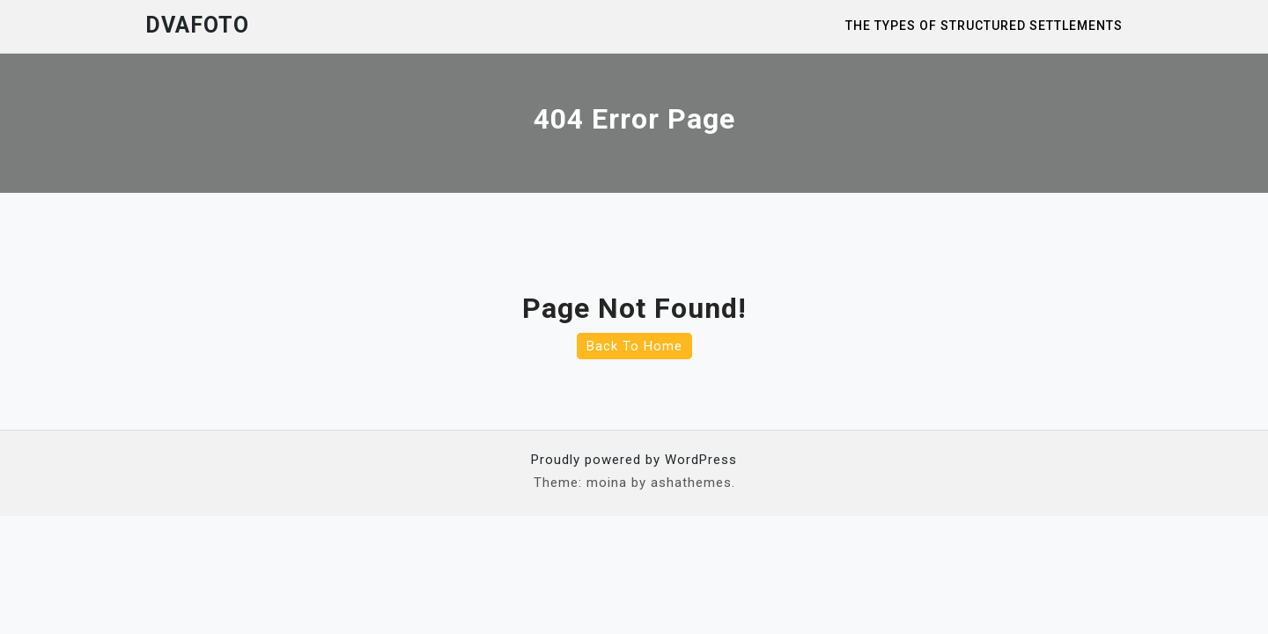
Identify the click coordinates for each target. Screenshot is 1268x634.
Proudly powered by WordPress (634, 460)
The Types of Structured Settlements (984, 25)
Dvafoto (197, 25)
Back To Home (634, 346)
